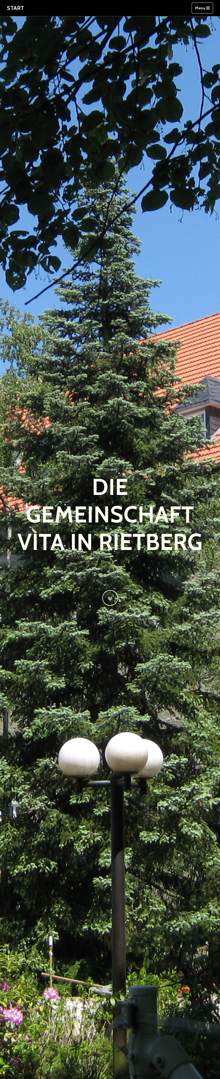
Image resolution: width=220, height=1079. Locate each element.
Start (15, 8)
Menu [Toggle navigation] (202, 8)
